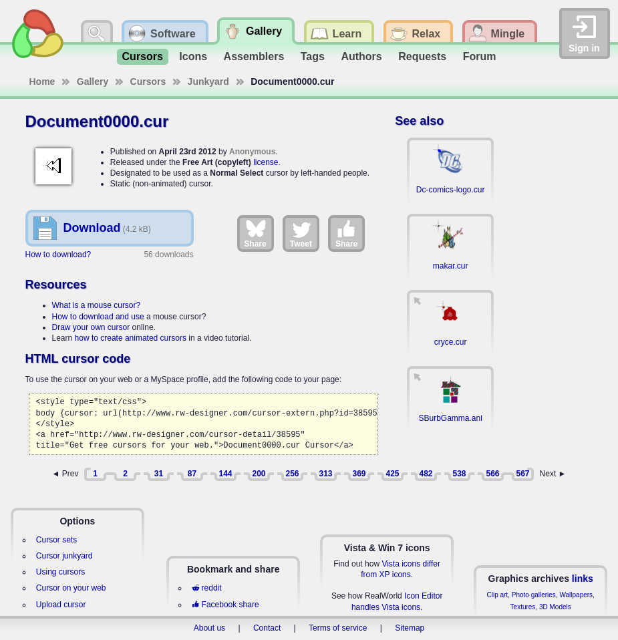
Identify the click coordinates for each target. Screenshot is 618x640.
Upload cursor (61, 604)
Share (255, 233)
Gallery (92, 81)
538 (459, 473)
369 (358, 473)
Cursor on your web (71, 588)
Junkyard (208, 81)
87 (192, 473)
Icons (193, 56)
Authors (361, 56)
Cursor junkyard (64, 556)
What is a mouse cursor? (96, 305)
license (265, 162)
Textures (523, 607)
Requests (422, 56)
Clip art (497, 595)
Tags (313, 56)
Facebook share (225, 604)
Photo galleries (534, 595)
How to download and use (98, 316)
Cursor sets (56, 539)
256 (292, 473)
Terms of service (338, 628)
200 (258, 473)
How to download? (58, 254)
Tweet (301, 233)
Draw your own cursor (91, 327)
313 (325, 473)
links (582, 578)
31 (158, 473)
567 (522, 473)
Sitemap (409, 628)
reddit (206, 588)
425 (392, 473)
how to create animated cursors (130, 338)
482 (425, 473)
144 (225, 473)
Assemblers (254, 56)
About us (209, 628)
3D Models (555, 607)
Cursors (142, 56)
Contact (267, 628)
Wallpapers (576, 595)
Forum (479, 56)
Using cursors (60, 572)
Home (42, 81)
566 (492, 473)
